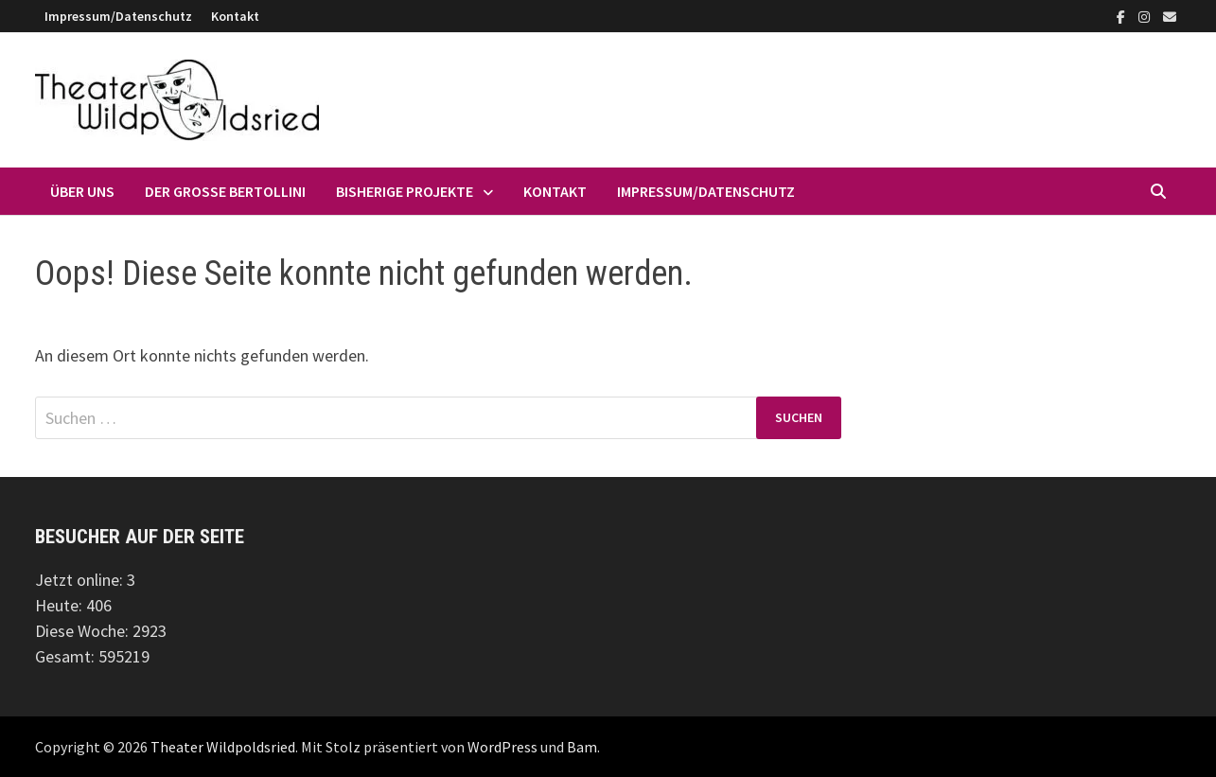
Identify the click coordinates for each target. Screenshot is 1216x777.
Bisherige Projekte (404, 191)
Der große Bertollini (225, 191)
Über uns (82, 191)
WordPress (502, 746)
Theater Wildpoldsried (222, 746)
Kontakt (235, 16)
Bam (582, 746)
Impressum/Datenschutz (118, 16)
